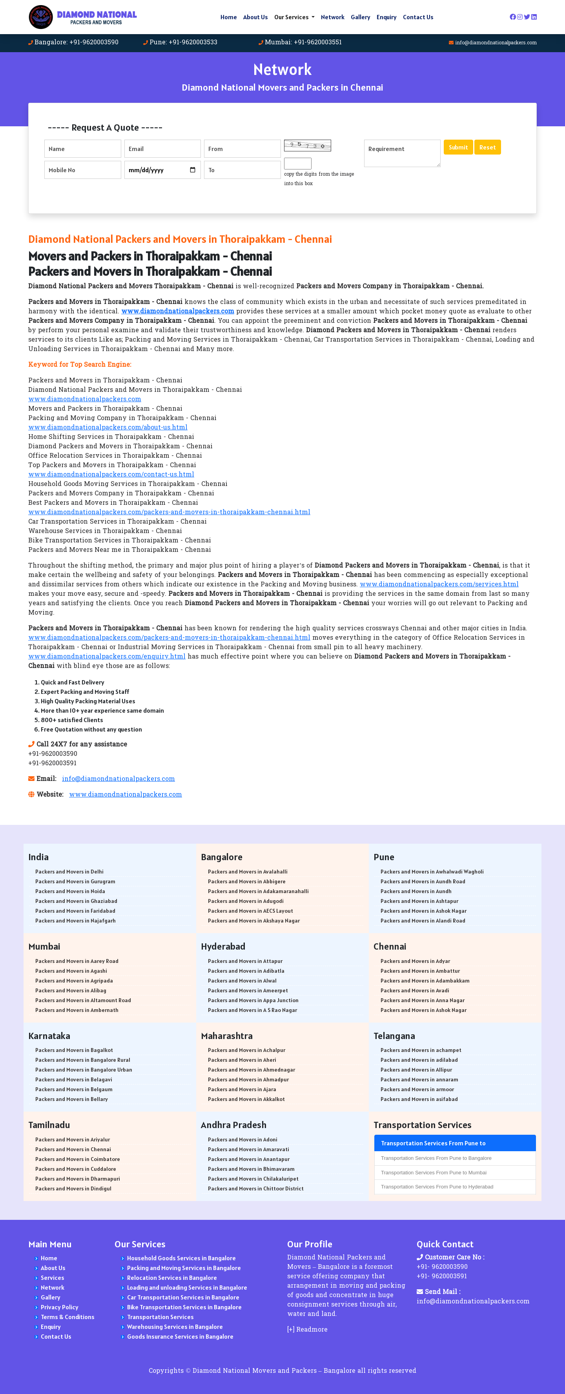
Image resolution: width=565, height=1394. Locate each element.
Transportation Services (160, 1317)
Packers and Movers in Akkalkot (246, 1099)
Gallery (360, 17)
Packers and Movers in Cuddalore (75, 1168)
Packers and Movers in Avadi (415, 990)
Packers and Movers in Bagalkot (74, 1050)
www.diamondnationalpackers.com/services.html (439, 585)
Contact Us (418, 17)
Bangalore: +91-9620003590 (76, 42)
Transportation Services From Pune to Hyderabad (437, 1187)
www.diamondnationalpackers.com (84, 399)
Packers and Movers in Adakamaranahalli (258, 891)
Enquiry (387, 17)
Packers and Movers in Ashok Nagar (424, 910)
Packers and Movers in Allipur (416, 1069)
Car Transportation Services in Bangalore (183, 1297)
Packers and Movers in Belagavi (73, 1079)
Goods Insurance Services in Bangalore (180, 1336)
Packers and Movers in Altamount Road (83, 1000)
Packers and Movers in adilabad (419, 1059)
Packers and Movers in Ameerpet (248, 990)
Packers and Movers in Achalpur (246, 1050)
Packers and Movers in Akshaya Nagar (254, 920)
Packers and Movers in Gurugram (75, 881)
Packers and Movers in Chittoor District (256, 1188)
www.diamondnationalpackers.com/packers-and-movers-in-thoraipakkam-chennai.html (169, 512)
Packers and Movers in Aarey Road (76, 961)
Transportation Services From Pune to (433, 1143)
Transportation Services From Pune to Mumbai (434, 1173)
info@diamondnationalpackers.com (496, 43)
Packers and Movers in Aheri (242, 1059)
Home (229, 17)
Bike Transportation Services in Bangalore (184, 1307)
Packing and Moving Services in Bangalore (184, 1268)
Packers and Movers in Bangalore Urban (83, 1069)
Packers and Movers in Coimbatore (77, 1159)
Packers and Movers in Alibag (70, 990)
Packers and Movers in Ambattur (420, 970)
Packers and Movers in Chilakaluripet (253, 1178)
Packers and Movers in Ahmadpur (248, 1079)
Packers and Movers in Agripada (74, 980)
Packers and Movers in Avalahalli (248, 871)
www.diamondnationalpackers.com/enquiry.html (107, 657)
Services (52, 1277)
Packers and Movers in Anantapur (249, 1159)
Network (332, 17)
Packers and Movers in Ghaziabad (76, 900)
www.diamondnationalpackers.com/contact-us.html (111, 475)
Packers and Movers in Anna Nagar (423, 1000)
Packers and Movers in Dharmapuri (77, 1178)
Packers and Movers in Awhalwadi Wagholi (432, 871)
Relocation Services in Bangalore (172, 1277)
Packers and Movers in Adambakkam (425, 980)
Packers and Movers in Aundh (416, 891)
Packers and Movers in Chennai (73, 1149)
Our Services (292, 17)
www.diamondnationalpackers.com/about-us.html (108, 428)
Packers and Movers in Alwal (242, 980)
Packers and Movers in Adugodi (246, 900)
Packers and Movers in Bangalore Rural (82, 1059)
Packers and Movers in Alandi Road (423, 920)
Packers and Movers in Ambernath (76, 1010)
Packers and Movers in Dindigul (73, 1188)
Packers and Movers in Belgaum (74, 1089)
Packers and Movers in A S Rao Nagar (252, 1010)
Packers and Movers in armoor (417, 1089)
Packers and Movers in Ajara (242, 1089)
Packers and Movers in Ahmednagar (251, 1069)
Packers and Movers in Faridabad (75, 910)
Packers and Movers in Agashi (71, 970)
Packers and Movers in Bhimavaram (251, 1168)
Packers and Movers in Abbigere (247, 881)
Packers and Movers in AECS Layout (250, 910)
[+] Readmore (307, 1330)
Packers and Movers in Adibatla (246, 970)
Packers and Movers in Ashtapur (419, 900)
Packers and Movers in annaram (419, 1079)
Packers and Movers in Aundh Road (423, 881)
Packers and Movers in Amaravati (248, 1149)
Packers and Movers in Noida (70, 891)
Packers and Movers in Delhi (69, 871)
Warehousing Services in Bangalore (175, 1326)
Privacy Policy (59, 1307)
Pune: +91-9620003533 (183, 42)
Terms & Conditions (68, 1317)
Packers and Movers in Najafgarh (75, 920)
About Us (255, 17)
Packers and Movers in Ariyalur (72, 1139)
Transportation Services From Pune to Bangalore (436, 1158)
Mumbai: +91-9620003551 (303, 42)
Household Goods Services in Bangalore (181, 1258)
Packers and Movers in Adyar (415, 961)
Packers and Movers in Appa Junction (253, 1000)
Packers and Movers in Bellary (71, 1099)
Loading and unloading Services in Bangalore (187, 1287)
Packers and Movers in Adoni (242, 1139)
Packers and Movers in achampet (421, 1050)
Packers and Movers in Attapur (245, 961)
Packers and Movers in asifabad (419, 1099)
